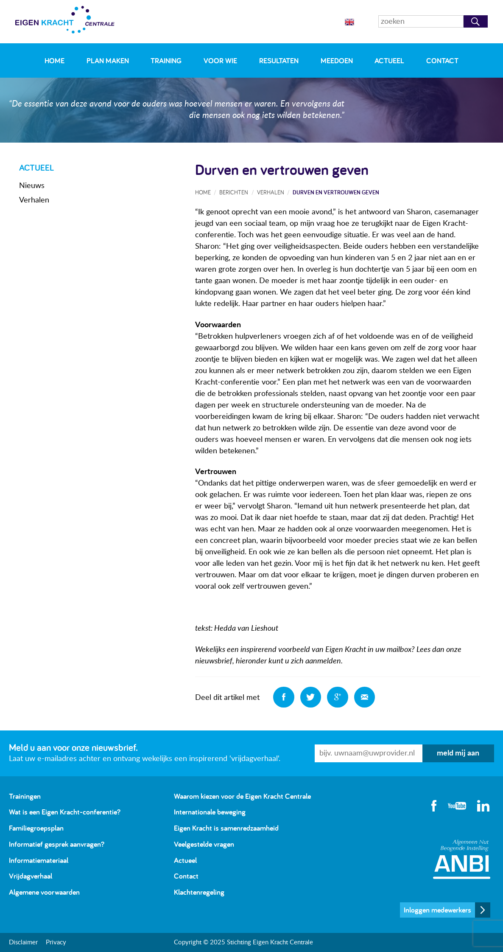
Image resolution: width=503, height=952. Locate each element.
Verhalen (34, 200)
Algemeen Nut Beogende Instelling (461, 859)
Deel (283, 697)
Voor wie (220, 60)
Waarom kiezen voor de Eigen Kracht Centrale (242, 796)
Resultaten (279, 60)
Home (54, 60)
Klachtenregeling (199, 892)
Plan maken (108, 60)
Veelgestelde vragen (204, 844)
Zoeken (476, 21)
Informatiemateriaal (38, 860)
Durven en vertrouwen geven (336, 192)
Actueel (389, 60)
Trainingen (25, 796)
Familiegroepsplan (36, 828)
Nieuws (32, 186)
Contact (442, 60)
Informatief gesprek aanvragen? (56, 844)
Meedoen (337, 60)
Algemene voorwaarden (44, 892)
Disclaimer (23, 942)
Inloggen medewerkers (437, 910)
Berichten (233, 192)
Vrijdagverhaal (30, 876)
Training (166, 60)
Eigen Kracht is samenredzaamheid (226, 828)
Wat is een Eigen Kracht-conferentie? (64, 812)
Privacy (56, 942)
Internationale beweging (210, 812)
